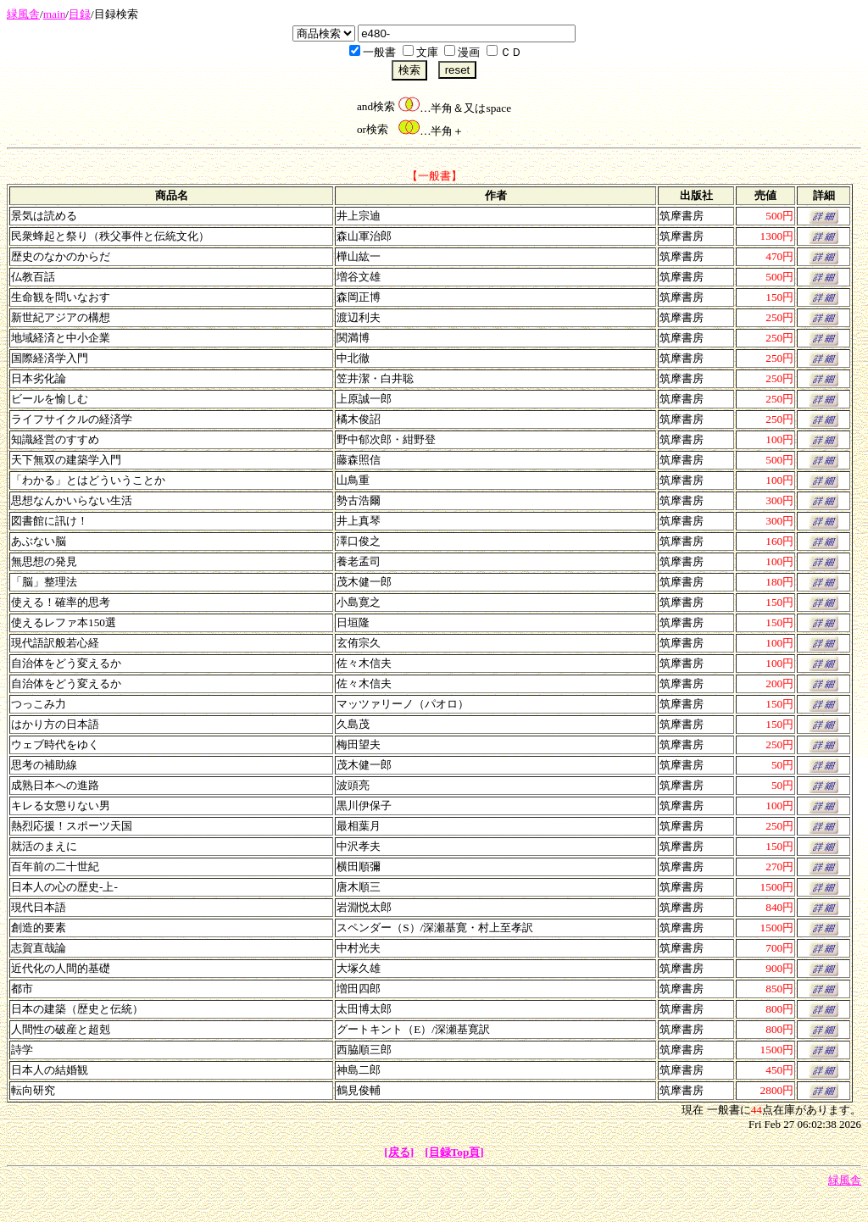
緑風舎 (23, 14)
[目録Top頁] (454, 1152)
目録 (80, 14)
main (54, 14)
